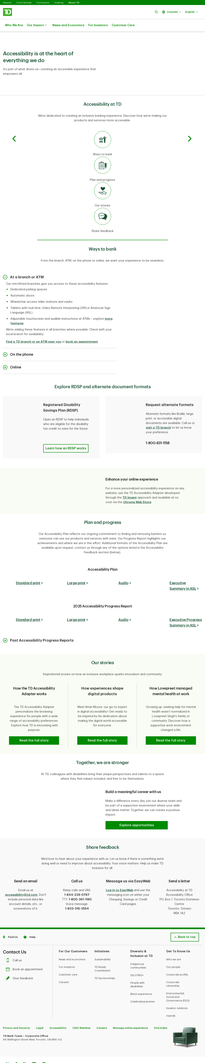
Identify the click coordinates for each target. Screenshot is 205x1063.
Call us (15, 945)
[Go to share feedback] (102, 210)
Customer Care (123, 25)
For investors (67, 952)
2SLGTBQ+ (137, 960)
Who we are (173, 944)
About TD (73, 3)
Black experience (141, 978)
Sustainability (102, 944)
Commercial (42, 3)
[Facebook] (16, 1049)
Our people (173, 952)
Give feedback (20, 963)
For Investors (98, 25)
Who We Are (14, 25)
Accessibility (57, 1012)
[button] (156, 12)
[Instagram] (24, 1049)
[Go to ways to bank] (102, 134)
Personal (7, 3)
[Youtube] (34, 1049)
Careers (64, 967)
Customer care (68, 959)
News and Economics (68, 25)
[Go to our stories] (102, 185)
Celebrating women (142, 986)
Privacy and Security (16, 1012)
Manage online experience (130, 1012)
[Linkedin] (43, 1049)
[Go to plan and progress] (102, 159)
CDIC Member (81, 1012)
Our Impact (36, 25)
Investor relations (177, 993)
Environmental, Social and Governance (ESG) (178, 982)
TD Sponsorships (104, 963)
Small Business (23, 3)
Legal (39, 1012)
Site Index (160, 1012)
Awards (170, 1000)
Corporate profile (177, 959)
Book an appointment (25, 954)
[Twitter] (7, 1049)
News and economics (72, 944)
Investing (58, 3)
